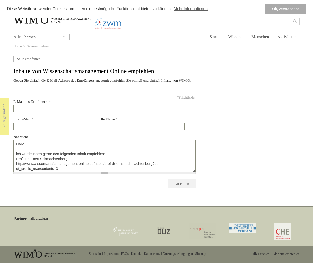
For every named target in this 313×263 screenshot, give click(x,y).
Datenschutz (152, 254)
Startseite (95, 254)
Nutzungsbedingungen (178, 254)
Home (17, 46)
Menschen (260, 36)
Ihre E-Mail (23, 119)
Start (213, 36)
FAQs (125, 254)
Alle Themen (24, 36)
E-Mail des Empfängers (32, 101)
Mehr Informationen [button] (191, 9)
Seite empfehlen (29, 59)
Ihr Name (109, 119)
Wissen (234, 36)
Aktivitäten (287, 36)
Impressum (111, 254)
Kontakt (136, 254)
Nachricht (20, 137)
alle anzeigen (39, 218)
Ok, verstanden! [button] (285, 9)
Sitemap (200, 254)
